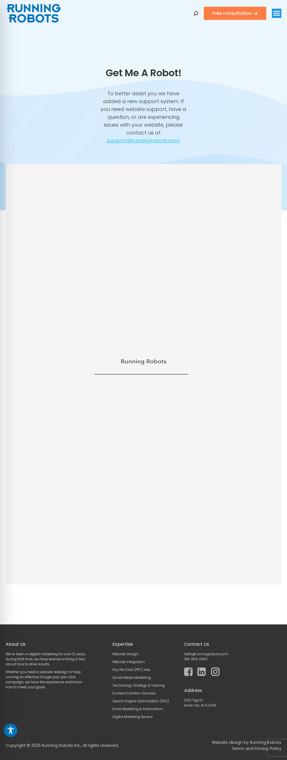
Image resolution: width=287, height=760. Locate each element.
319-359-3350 (195, 659)
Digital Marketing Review (132, 716)
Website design (227, 742)
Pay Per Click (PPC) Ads (131, 669)
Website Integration (128, 661)
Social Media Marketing (131, 677)
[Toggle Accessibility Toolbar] (10, 730)
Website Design (125, 654)
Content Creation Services (134, 693)
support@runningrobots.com (143, 140)
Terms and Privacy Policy (256, 748)
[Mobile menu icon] (276, 13)
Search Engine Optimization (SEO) (140, 701)
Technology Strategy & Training (138, 685)
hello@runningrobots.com (206, 654)
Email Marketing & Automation (137, 708)
